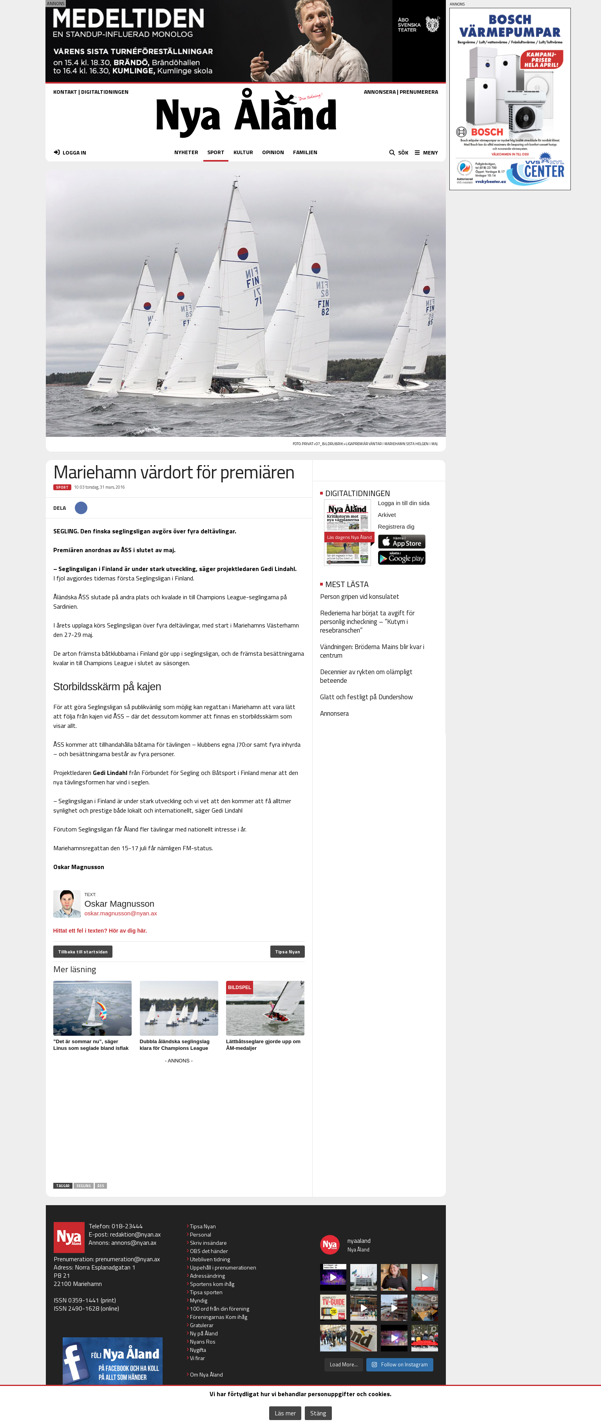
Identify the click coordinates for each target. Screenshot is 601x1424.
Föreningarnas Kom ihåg (218, 1317)
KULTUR (243, 152)
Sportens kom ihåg (212, 1284)
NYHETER (186, 152)
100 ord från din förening (219, 1308)
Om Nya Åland (206, 1374)
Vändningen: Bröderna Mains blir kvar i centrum (372, 651)
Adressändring (207, 1275)
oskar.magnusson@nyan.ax (121, 913)
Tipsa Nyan (287, 951)
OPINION (273, 152)
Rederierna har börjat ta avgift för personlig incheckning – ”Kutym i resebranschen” (367, 621)
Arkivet (387, 514)
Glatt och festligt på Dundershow (366, 697)
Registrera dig (396, 526)
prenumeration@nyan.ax (128, 1259)
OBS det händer (209, 1251)
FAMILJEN (305, 152)
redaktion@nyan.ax (135, 1234)
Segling (83, 1185)
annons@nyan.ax (133, 1242)
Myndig (198, 1300)
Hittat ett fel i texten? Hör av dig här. (100, 931)
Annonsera (334, 713)
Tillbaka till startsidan (83, 951)
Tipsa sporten (206, 1292)
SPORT (215, 152)
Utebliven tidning (210, 1259)
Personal (200, 1234)
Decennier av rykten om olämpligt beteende (366, 676)
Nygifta (198, 1350)
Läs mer (285, 1413)
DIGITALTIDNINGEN (105, 91)
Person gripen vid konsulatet (359, 596)
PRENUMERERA (419, 91)
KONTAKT (65, 91)
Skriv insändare (208, 1242)
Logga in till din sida (404, 503)
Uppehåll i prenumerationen (223, 1267)
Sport (62, 487)
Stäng (318, 1413)
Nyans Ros (202, 1341)
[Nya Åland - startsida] (246, 140)
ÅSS (101, 1185)
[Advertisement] (179, 1121)
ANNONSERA (380, 91)
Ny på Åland (204, 1333)
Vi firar (197, 1358)
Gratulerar (202, 1325)
